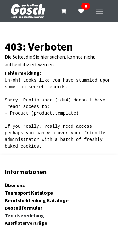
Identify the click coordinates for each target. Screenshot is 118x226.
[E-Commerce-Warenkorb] (63, 11)
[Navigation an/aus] (99, 11)
